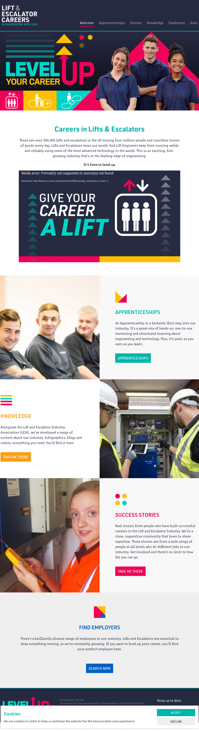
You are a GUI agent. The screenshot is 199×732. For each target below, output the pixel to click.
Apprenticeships (112, 22)
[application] (99, 216)
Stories (136, 22)
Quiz (193, 22)
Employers (177, 22)
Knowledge (155, 22)
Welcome (87, 22)
